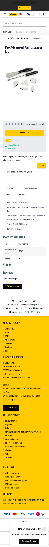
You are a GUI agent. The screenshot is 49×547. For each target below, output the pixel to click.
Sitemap (7, 457)
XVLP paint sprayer (11, 484)
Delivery (7, 428)
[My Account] (39, 14)
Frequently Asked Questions (14, 446)
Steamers (8, 343)
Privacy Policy (27, 172)
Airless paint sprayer (11, 473)
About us (7, 450)
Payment (7, 424)
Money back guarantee (12, 443)
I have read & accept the (19, 172)
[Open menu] (4, 14)
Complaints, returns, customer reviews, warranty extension (22, 434)
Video (6, 454)
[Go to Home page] (13, 14)
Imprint (24, 521)
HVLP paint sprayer (11, 488)
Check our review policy (11, 279)
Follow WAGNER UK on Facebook (14, 503)
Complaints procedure (12, 439)
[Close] (44, 529)
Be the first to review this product (32, 124)
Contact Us (11, 408)
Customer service (11, 415)
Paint (6, 351)
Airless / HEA (9, 329)
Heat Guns (7, 32)
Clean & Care (9, 340)
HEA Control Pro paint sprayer (15, 480)
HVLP (6, 332)
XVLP (6, 336)
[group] (24, 124)
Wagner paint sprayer (12, 477)
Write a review (12, 286)
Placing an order (10, 421)
